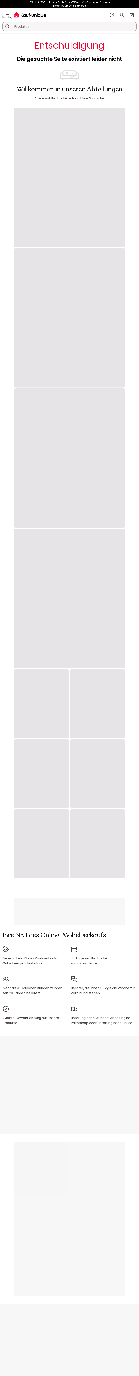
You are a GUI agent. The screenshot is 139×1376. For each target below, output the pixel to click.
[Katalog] (7, 13)
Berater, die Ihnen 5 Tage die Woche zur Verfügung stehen (103, 990)
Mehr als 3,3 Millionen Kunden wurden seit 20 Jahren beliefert (32, 990)
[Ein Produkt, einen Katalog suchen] (7, 26)
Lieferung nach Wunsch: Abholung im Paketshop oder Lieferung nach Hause (101, 1020)
